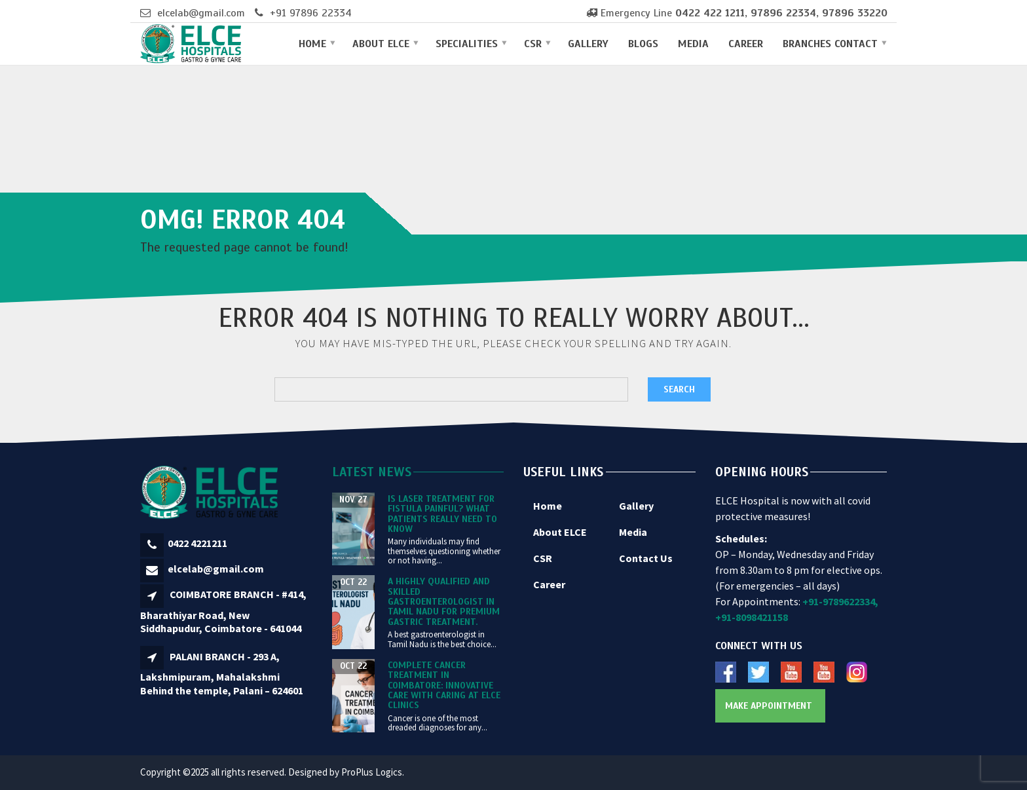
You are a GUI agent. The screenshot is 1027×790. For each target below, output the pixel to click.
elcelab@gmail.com (201, 13)
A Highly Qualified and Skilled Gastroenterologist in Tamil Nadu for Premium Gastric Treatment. (444, 602)
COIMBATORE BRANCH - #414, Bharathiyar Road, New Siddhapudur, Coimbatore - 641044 (223, 611)
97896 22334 (783, 13)
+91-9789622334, (840, 601)
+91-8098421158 (751, 617)
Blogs (643, 43)
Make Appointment (768, 705)
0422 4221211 (197, 543)
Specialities (467, 43)
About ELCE (380, 43)
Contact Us (646, 558)
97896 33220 (854, 13)
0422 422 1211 (710, 13)
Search (679, 389)
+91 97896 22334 (311, 13)
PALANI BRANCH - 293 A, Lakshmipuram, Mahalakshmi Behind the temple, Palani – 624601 (221, 673)
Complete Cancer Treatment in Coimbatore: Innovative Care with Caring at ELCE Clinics (444, 685)
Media (693, 43)
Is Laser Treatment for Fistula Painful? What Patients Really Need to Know (442, 514)
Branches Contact (830, 43)
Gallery (588, 43)
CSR (533, 43)
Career (745, 43)
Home (312, 43)
